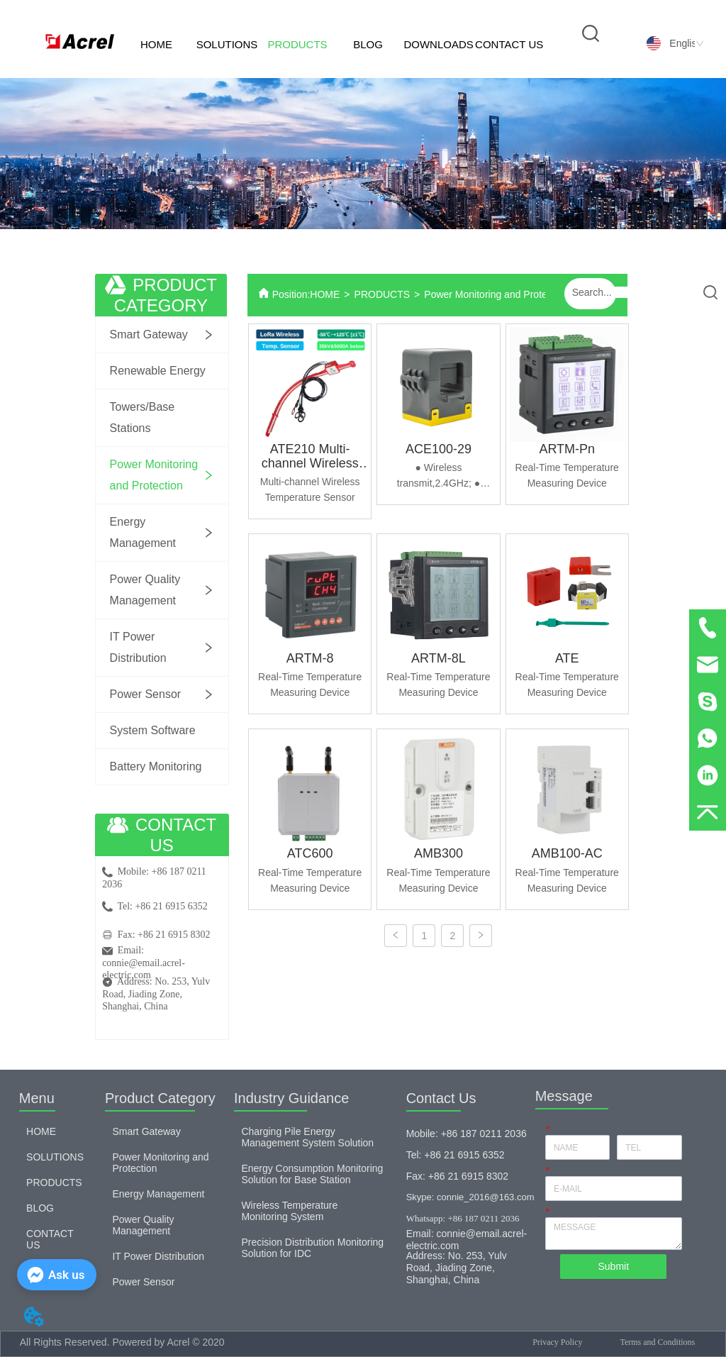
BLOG (368, 44)
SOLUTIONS (227, 44)
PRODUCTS (297, 44)
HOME (156, 44)
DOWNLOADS (438, 44)
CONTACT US (509, 44)
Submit (613, 1266)
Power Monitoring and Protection (496, 294)
